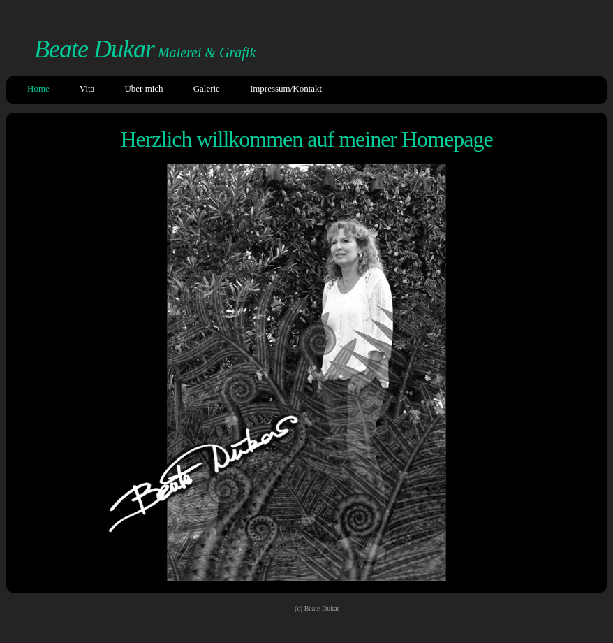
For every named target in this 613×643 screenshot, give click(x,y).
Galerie (206, 88)
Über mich (143, 88)
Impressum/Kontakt (286, 88)
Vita (87, 88)
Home (38, 88)
